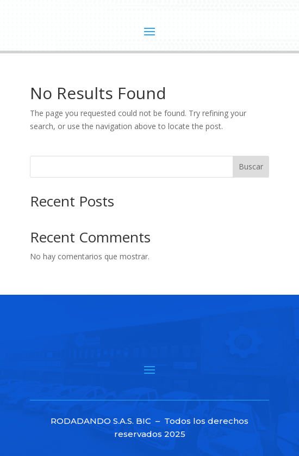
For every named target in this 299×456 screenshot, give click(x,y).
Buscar (251, 166)
